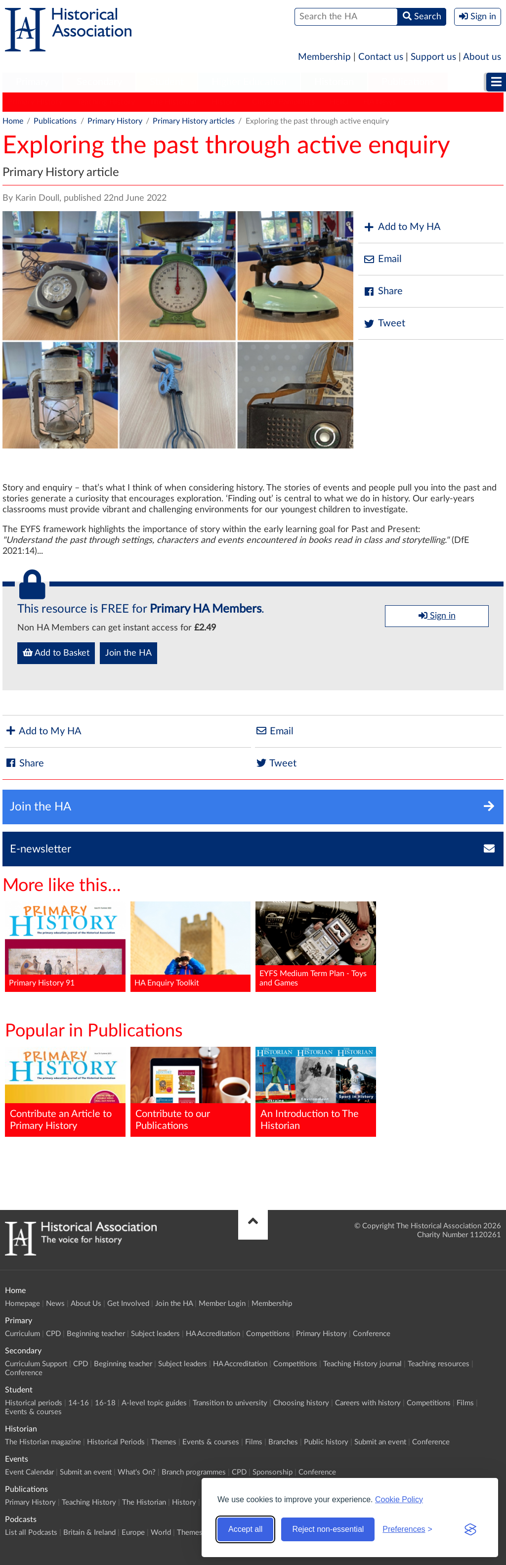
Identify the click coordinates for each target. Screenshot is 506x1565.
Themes (163, 1442)
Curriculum (22, 1334)
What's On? (137, 1472)
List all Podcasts (31, 1532)
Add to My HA (402, 227)
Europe (133, 1532)
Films (465, 1403)
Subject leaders (155, 1334)
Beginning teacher (96, 1334)
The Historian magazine (43, 1442)
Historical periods (33, 1403)
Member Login (222, 1303)
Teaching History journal (362, 1364)
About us (482, 57)
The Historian (173, 102)
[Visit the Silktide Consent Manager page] (470, 1529)
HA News (379, 102)
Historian (334, 82)
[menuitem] (32, 82)
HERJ (339, 102)
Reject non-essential (328, 1529)
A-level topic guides (154, 1403)
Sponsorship (273, 1472)
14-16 (78, 1403)
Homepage (22, 1303)
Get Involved (128, 1303)
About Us (86, 1303)
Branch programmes (194, 1472)
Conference (371, 1334)
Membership (324, 57)
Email (382, 259)
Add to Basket (56, 653)
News (55, 1303)
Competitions (268, 1334)
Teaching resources (438, 1364)
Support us (433, 57)
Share (383, 291)
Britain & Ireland (89, 1532)
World (161, 1532)
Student (167, 82)
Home (12, 121)
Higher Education (249, 82)
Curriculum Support (36, 1364)
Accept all (245, 1529)
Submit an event (380, 1442)
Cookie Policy (399, 1499)
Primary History (34, 102)
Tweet (384, 323)
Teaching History (106, 102)
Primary (32, 82)
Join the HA (128, 653)
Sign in (437, 616)
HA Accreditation (213, 1334)
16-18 (105, 1403)
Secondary (99, 82)
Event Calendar (29, 1472)
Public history (326, 1442)
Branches (283, 1442)
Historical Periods (116, 1442)
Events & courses (33, 1412)
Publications (407, 82)
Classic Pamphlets (283, 102)
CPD (53, 1334)
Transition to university (230, 1403)
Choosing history (301, 1403)
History (224, 102)
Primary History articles (194, 121)
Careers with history (368, 1403)
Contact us (380, 57)
